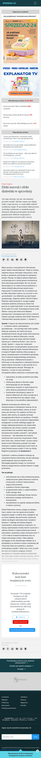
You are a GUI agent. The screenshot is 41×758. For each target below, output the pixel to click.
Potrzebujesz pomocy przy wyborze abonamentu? (20, 662)
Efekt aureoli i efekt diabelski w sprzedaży (17, 189)
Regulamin (24, 703)
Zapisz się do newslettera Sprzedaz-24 (16, 728)
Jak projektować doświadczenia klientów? (19, 16)
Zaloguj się (20, 617)
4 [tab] (22, 686)
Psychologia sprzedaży (9, 256)
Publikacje (5, 703)
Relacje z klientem (19, 158)
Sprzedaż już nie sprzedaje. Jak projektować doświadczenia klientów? (19, 146)
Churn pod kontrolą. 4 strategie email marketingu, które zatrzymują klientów (18, 137)
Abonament (6, 705)
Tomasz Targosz (7, 184)
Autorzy (23, 700)
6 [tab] (29, 686)
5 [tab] (25, 686)
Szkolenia (24, 697)
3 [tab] (19, 686)
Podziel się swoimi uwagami (20, 666)
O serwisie (5, 697)
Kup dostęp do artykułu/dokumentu (22, 630)
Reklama (5, 700)
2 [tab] (16, 686)
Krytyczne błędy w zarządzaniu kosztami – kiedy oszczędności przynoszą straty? (19, 163)
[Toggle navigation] (35, 3)
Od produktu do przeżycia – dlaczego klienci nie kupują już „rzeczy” (20, 154)
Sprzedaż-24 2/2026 (8, 141)
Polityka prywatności (9, 708)
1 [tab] (12, 686)
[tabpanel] (20, 680)
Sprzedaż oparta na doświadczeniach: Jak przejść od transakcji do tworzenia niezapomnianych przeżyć (18, 172)
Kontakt (20, 669)
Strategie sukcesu (19, 166)
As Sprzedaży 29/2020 (9, 254)
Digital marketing (19, 141)
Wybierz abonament (20, 622)
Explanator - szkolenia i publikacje (11, 749)
